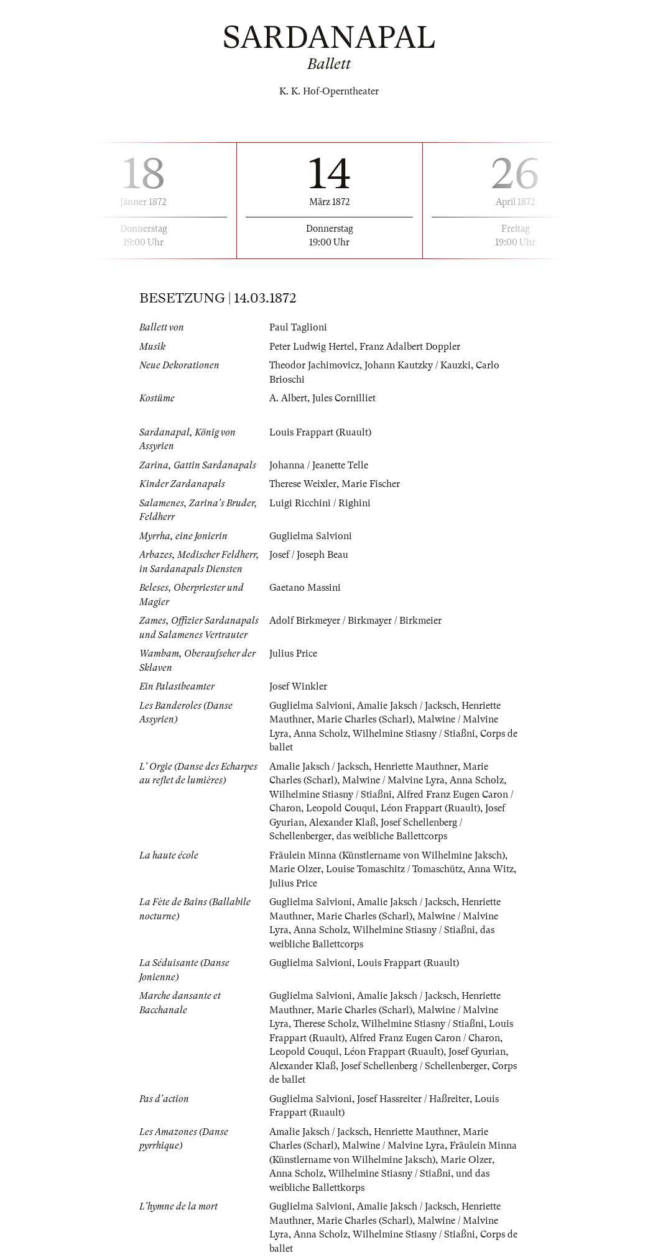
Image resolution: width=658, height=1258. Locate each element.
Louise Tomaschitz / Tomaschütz (394, 869)
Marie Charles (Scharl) (364, 719)
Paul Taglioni (298, 327)
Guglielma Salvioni (310, 536)
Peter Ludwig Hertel (311, 346)
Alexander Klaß (342, 822)
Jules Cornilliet (344, 398)
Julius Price (293, 653)
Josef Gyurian (477, 1051)
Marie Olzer (295, 869)
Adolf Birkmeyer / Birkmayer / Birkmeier (355, 620)
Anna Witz (491, 869)
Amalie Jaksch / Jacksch (406, 705)
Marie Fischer (370, 484)
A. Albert (288, 398)
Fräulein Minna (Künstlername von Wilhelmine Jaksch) (387, 855)
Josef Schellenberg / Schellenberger (414, 1066)
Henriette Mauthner (416, 766)
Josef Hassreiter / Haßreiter (413, 1099)
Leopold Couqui (341, 808)
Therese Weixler (302, 484)
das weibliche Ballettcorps (391, 836)
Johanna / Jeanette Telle (318, 465)
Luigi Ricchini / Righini (320, 503)
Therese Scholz (325, 1023)
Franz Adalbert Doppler (409, 346)
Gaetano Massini (305, 587)
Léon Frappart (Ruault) (430, 808)
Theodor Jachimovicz (314, 365)
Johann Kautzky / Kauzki (417, 365)
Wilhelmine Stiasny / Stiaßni (414, 733)
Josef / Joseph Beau (308, 554)
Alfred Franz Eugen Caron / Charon (425, 1038)
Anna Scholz (321, 733)
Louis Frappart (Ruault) (320, 432)
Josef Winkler (298, 686)
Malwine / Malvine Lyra (393, 780)
